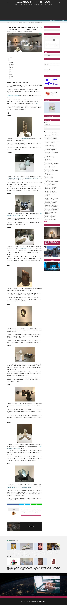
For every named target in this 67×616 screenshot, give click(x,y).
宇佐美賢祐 (11, 64)
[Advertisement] (33, 13)
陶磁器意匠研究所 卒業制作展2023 (32, 178)
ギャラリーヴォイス (22, 31)
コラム (39, 4)
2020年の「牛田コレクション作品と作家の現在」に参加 (19, 487)
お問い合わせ (46, 62)
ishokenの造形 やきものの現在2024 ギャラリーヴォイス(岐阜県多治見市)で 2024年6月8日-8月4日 (29, 22)
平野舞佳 (11, 76)
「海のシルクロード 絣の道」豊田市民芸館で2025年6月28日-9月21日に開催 (53, 568)
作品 (9, 60)
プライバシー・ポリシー (48, 69)
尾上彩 (10, 69)
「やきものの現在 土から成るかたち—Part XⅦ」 (25, 405)
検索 (45, 221)
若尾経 (11, 78)
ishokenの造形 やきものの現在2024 (14, 59)
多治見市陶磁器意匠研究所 (28, 31)
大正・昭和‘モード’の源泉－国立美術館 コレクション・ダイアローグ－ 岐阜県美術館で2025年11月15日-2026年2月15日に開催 (40, 554)
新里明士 (11, 72)
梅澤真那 (11, 66)
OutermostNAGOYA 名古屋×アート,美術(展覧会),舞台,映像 (33, 2)
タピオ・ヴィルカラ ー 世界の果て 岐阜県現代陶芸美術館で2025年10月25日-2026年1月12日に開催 (13, 568)
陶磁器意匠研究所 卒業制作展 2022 (15, 178)
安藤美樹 (11, 62)
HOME (16, 4)
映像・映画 (25, 4)
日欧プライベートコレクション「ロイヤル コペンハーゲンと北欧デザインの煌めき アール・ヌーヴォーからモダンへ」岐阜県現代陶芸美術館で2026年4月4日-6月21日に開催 (13, 554)
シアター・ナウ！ (43, 4)
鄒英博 (10, 71)
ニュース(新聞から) (34, 4)
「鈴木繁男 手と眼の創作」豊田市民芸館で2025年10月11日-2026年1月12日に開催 (40, 568)
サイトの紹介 (46, 64)
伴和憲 (10, 74)
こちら (36, 103)
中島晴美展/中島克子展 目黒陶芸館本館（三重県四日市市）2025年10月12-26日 (53, 553)
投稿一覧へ (31, 515)
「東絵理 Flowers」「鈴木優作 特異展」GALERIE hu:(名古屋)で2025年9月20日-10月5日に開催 (26, 568)
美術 (18, 4)
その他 (29, 4)
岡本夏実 (11, 67)
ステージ (22, 4)
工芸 (14, 22)
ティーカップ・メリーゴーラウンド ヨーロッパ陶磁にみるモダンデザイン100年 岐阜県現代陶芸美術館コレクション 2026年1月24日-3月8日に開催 (26, 554)
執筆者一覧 (46, 71)
